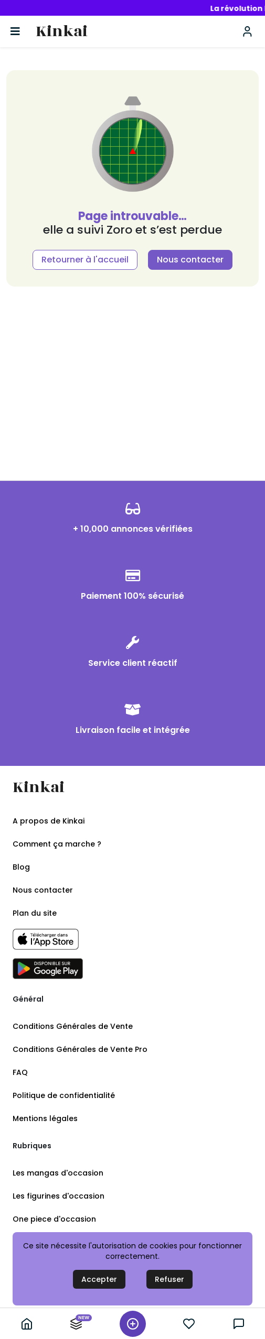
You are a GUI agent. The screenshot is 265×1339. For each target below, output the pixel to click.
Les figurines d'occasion (58, 1196)
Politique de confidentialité (64, 1095)
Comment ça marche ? (57, 844)
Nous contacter (190, 260)
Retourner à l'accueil (85, 260)
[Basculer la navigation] (15, 31)
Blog (21, 867)
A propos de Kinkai (48, 821)
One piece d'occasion (54, 1219)
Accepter (99, 1279)
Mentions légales (45, 1118)
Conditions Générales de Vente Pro (80, 1049)
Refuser (169, 1279)
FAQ (20, 1072)
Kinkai (62, 31)
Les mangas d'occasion (58, 1173)
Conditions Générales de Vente (73, 1026)
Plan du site (35, 913)
